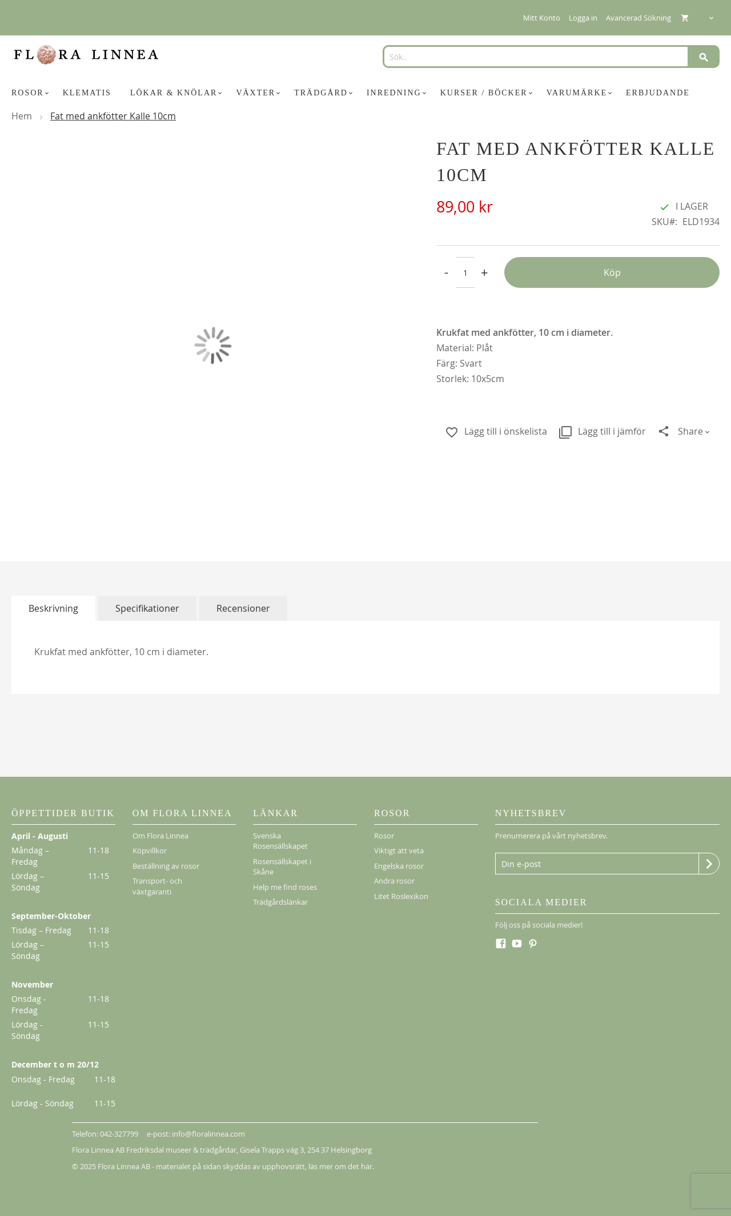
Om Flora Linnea (160, 835)
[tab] (53, 608)
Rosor (384, 835)
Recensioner (243, 608)
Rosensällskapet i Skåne (282, 866)
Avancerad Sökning (638, 18)
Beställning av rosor (165, 866)
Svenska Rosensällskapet (280, 841)
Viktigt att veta (399, 850)
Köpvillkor (149, 850)
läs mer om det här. (341, 1166)
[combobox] (547, 56)
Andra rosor (394, 881)
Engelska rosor (399, 866)
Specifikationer (147, 608)
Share (690, 431)
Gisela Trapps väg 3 (272, 1150)
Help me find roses (285, 887)
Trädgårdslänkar (280, 902)
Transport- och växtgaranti (157, 886)
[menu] (365, 93)
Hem (21, 116)
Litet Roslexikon (401, 896)
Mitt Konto (541, 18)
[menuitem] (32, 93)
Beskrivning (53, 608)
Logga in (583, 18)
